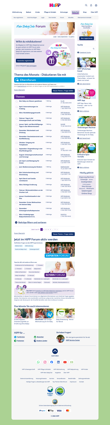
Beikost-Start (18, 246)
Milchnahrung (29, 246)
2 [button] (43, 229)
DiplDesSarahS (65, 167)
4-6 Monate (18, 279)
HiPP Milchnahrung (59, 369)
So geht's (71, 36)
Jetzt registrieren (63, 36)
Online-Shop (87, 193)
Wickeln (91, 179)
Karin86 (63, 124)
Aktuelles (70, 17)
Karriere (51, 378)
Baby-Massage (86, 186)
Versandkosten (61, 378)
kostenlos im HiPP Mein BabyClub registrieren (48, 291)
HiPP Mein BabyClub (46, 372)
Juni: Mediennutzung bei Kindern (30, 167)
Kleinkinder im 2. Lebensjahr (42, 279)
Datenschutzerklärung (26, 378)
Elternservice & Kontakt (84, 17)
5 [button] (50, 229)
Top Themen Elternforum (60, 382)
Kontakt (81, 382)
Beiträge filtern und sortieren (32, 222)
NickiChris (64, 214)
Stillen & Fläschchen (20, 272)
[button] (86, 5)
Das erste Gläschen (34, 272)
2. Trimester (18, 268)
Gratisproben (86, 182)
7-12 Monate (27, 279)
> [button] (57, 229)
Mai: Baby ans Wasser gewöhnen (30, 101)
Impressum (73, 382)
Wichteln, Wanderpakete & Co (61, 282)
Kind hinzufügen (32, 17)
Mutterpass (90, 188)
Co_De (62, 101)
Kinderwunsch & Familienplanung (24, 265)
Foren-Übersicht (19, 90)
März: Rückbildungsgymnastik (29, 113)
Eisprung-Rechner (86, 177)
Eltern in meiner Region (35, 282)
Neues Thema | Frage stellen (63, 91)
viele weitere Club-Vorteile (45, 292)
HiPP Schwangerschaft (28, 369)
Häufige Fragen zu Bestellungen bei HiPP (38, 382)
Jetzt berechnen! (85, 138)
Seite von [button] (35, 229)
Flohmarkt (47, 282)
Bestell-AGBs (72, 378)
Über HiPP (66, 372)
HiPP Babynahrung (72, 369)
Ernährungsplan (87, 184)
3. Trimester (28, 268)
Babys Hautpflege (20, 275)
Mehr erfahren (84, 111)
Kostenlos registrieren (25, 61)
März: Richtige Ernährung (28, 185)
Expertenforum (21, 86)
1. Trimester (39, 265)
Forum (62, 17)
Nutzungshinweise (41, 378)
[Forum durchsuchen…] (86, 49)
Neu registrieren (18, 17)
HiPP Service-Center (73, 340)
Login (42, 17)
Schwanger (84, 179)
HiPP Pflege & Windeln (44, 369)
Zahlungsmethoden (84, 378)
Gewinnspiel (87, 191)
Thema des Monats (20, 282)
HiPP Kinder (84, 369)
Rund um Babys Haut (21, 249)
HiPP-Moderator (65, 106)
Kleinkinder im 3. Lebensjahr (60, 279)
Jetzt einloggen (32, 66)
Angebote (58, 372)
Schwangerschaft (34, 249)
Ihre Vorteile (52, 17)
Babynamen (37, 268)
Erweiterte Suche (85, 52)
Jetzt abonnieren (85, 84)
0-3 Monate (31, 275)
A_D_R (62, 148)
